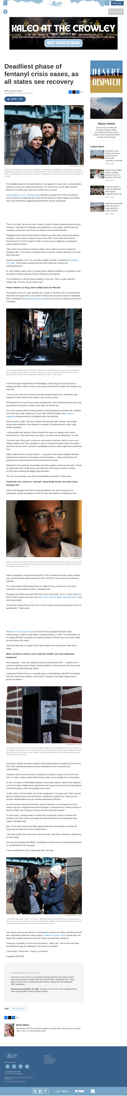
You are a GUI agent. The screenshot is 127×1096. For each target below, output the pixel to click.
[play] (5, 12)
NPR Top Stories (18, 1009)
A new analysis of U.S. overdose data (22, 195)
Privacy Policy (49, 1063)
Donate (118, 3)
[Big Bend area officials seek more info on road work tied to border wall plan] (97, 207)
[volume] (11, 12)
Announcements (49, 1060)
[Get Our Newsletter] (106, 77)
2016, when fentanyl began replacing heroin (57, 598)
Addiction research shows (55, 936)
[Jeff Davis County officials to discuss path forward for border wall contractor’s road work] (97, 155)
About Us (47, 1056)
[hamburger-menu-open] (5, 3)
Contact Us (48, 1058)
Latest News (97, 147)
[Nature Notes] (106, 108)
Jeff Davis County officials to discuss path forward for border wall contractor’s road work (113, 156)
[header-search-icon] (107, 3)
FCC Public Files (49, 1061)
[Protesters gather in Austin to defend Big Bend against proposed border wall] (97, 191)
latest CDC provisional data (22, 632)
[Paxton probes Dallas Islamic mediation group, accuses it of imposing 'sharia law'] (97, 174)
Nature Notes (106, 124)
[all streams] (116, 12)
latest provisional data (35, 299)
